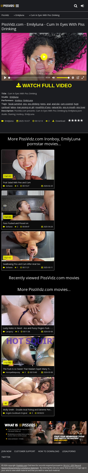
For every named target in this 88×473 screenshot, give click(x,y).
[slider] (26, 77)
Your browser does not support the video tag (32, 167)
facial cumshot (15, 103)
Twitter (5, 457)
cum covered (67, 103)
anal (49, 103)
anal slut (56, 103)
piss (25, 103)
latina (13, 107)
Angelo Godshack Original (16, 413)
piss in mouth (69, 107)
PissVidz (5, 15)
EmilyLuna (28, 100)
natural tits (57, 107)
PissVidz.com (8, 5)
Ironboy (18, 100)
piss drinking (33, 103)
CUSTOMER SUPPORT (24, 451)
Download (58, 121)
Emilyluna (19, 15)
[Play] (5, 77)
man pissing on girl (25, 107)
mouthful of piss (43, 107)
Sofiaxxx (9, 186)
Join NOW (6, 451)
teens (43, 103)
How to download (48, 451)
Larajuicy (9, 331)
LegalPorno (69, 451)
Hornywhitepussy (13, 372)
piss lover (80, 107)
